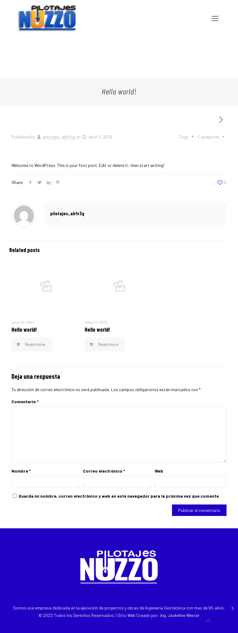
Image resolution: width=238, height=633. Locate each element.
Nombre (21, 471)
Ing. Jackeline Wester (180, 615)
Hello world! (24, 329)
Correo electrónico (104, 471)
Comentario (24, 401)
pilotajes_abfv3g (59, 136)
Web (159, 471)
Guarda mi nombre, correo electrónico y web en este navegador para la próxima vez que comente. (119, 496)
